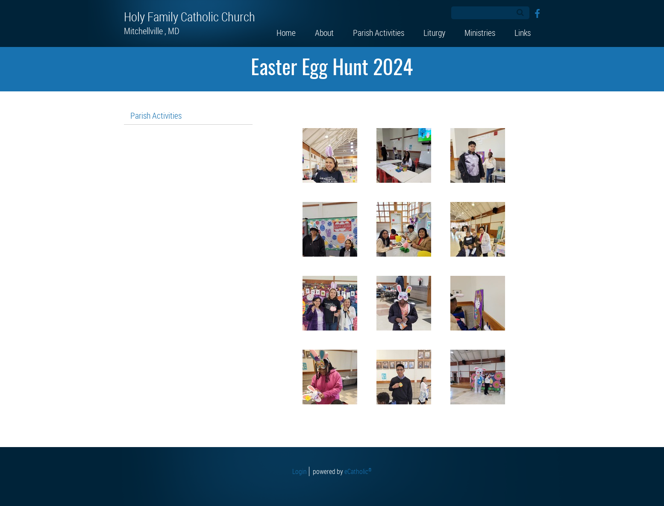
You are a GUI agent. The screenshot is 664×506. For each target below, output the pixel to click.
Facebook (537, 13)
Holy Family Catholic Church (189, 17)
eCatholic (358, 471)
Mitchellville (152, 31)
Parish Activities (156, 115)
